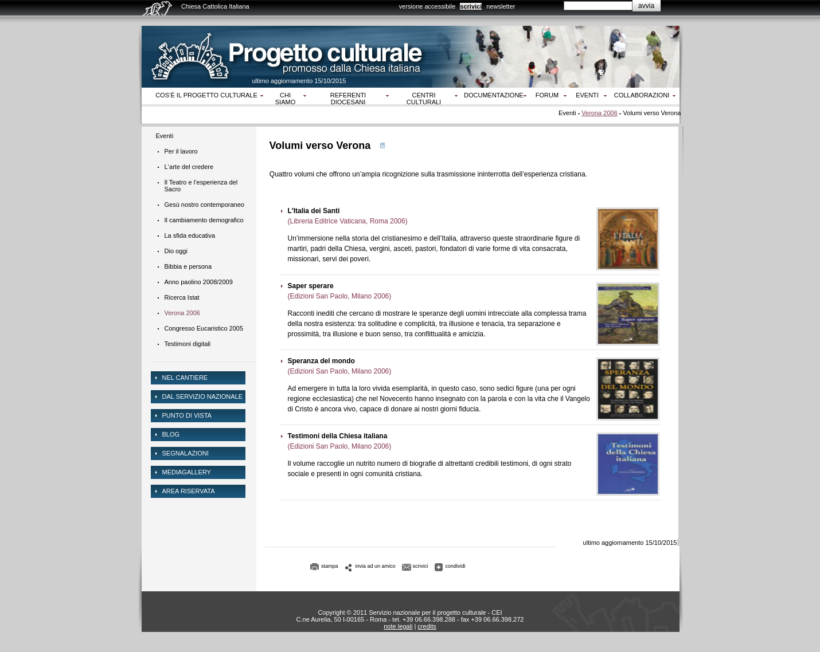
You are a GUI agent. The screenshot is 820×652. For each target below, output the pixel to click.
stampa (329, 566)
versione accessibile (427, 6)
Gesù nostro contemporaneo (204, 204)
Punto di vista (187, 415)
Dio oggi (176, 251)
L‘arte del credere (189, 166)
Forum (547, 95)
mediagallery (186, 472)
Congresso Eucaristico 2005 (204, 328)
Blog (171, 434)
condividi (456, 566)
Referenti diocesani (348, 98)
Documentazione (494, 95)
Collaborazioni (642, 95)
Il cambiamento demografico (204, 220)
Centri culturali (424, 98)
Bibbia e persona (188, 266)
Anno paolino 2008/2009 (199, 281)
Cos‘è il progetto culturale (206, 95)
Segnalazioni (185, 453)
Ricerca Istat (182, 297)
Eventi (587, 95)
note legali (398, 626)
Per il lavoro (181, 151)
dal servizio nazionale (202, 396)
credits (426, 626)
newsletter (500, 6)
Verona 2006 (599, 112)
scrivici (471, 6)
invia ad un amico (376, 566)
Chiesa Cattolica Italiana (215, 6)
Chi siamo (285, 98)
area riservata (188, 491)
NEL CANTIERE (185, 377)
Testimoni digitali (188, 343)
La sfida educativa (190, 235)
